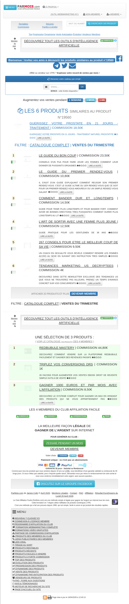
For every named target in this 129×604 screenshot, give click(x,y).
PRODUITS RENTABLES (25, 548)
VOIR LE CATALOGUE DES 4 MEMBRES (64, 341)
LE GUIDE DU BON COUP (57, 155)
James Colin (32, 493)
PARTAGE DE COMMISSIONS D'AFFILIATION (35, 533)
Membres (96, 34)
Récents (50, 24)
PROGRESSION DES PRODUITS (29, 566)
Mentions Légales (60, 493)
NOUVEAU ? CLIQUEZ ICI (26, 518)
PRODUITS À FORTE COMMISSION (30, 557)
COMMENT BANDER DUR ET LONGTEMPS (76, 198)
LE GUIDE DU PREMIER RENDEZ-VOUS (76, 171)
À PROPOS (51, 7)
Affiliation (89, 493)
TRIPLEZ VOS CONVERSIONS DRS (66, 364)
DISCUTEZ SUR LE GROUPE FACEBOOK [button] (64, 483)
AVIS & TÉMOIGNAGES (25, 583)
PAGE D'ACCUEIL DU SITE (26, 589)
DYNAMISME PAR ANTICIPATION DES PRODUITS (38, 574)
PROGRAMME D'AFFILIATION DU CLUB (32, 524)
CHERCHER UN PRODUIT (102, 23)
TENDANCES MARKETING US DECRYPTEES (76, 265)
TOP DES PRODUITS (23, 560)
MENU (10, 7)
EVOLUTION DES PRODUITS (28, 563)
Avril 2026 (45, 493)
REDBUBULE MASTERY (56, 347)
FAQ (81, 493)
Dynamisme (49, 34)
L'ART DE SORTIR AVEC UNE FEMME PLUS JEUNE (78, 221)
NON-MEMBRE (92, 14)
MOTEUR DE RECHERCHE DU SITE (31, 586)
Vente (58, 34)
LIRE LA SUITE (44, 138)
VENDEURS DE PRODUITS (27, 577)
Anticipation (67, 34)
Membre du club (14, 44)
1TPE (67, 471)
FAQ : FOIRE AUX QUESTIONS (28, 580)
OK (82, 87)
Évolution (77, 34)
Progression (38, 34)
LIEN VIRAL (19, 542)
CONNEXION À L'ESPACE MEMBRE (30, 521)
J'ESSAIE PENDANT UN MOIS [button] (64, 443)
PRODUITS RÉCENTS (24, 551)
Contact (73, 493)
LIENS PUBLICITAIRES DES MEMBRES (32, 539)
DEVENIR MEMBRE (64, 448)
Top (30, 34)
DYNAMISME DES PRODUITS (28, 569)
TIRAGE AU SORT (22, 545)
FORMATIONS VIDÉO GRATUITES (30, 530)
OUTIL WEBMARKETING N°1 (63, 14)
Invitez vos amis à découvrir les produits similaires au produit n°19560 (61, 60)
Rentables (23, 24)
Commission (23, 27)
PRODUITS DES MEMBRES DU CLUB (32, 536)
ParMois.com (17, 493)
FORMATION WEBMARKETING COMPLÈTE (35, 527)
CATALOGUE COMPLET (49, 145)
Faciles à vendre (50, 27)
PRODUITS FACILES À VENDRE (29, 554)
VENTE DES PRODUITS (25, 572)
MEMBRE (114, 14)
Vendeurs (86, 34)
